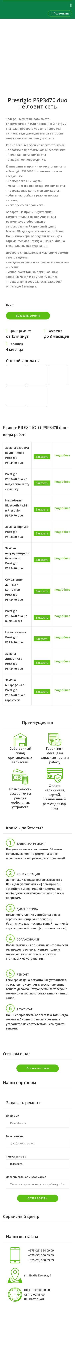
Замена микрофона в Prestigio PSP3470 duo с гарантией (15, 690)
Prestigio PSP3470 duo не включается (16, 616)
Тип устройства (16, 1156)
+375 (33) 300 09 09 (41, 1255)
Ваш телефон (14, 1136)
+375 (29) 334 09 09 (41, 1250)
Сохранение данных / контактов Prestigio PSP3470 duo (14, 590)
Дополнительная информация (26, 1176)
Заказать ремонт (28, 315)
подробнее (62, 455)
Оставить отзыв (37, 1068)
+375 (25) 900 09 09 (41, 1260)
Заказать (42, 457)
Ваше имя (12, 1115)
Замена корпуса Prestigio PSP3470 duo (16, 532)
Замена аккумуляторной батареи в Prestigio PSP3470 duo (17, 558)
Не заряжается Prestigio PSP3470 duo (15, 637)
